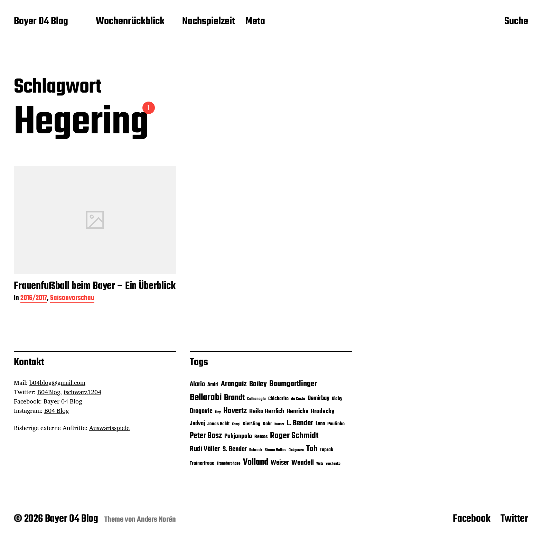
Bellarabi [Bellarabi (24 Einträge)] (206, 397)
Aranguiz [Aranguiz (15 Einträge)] (234, 384)
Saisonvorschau (72, 299)
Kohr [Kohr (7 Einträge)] (267, 424)
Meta (255, 22)
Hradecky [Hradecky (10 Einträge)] (322, 411)
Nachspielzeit (208, 22)
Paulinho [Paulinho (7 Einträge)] (336, 424)
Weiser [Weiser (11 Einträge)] (280, 463)
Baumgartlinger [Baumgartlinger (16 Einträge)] (293, 384)
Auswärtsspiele (109, 428)
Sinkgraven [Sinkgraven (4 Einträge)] (296, 450)
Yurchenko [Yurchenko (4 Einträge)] (333, 463)
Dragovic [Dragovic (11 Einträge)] (201, 411)
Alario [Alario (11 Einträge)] (197, 384)
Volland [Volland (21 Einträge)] (255, 462)
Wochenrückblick (130, 22)
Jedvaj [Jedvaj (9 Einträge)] (197, 423)
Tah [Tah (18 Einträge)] (311, 449)
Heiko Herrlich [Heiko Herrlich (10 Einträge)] (266, 411)
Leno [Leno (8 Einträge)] (320, 423)
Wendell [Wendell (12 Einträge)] (302, 462)
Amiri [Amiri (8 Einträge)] (212, 384)
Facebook (471, 519)
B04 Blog (56, 410)
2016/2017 (33, 299)
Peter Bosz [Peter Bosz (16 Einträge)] (206, 436)
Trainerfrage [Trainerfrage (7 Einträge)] (202, 463)
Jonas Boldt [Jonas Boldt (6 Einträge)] (218, 424)
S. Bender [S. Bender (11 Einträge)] (235, 449)
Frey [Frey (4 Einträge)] (218, 412)
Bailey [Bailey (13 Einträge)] (258, 384)
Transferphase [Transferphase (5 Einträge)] (229, 464)
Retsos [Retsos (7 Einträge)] (261, 437)
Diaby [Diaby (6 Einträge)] (337, 398)
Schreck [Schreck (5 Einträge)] (255, 450)
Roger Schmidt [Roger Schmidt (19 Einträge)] (294, 436)
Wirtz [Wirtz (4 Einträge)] (319, 463)
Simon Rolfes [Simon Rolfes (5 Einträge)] (275, 450)
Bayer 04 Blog (41, 22)
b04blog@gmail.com (57, 382)
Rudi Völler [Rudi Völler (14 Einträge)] (205, 449)
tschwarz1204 (82, 392)
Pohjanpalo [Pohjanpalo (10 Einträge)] (238, 436)
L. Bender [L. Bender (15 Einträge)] (300, 423)
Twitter (514, 519)
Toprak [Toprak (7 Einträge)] (326, 450)
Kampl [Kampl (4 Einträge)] (236, 424)
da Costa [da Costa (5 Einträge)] (298, 399)
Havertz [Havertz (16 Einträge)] (235, 411)
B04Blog (48, 392)
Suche (516, 22)
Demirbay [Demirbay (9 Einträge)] (318, 398)
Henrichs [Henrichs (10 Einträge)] (297, 411)
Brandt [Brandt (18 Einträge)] (234, 397)
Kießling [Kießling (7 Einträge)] (251, 424)
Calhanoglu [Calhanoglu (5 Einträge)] (256, 399)
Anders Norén (156, 519)
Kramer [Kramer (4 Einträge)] (279, 424)
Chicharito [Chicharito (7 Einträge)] (278, 399)
